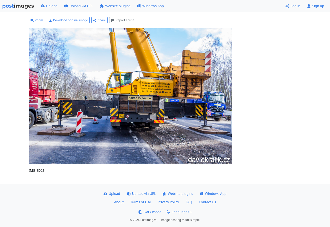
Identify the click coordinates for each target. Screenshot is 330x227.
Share (99, 20)
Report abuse (122, 20)
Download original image (68, 20)
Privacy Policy (168, 202)
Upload (49, 6)
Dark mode (149, 212)
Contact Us (207, 202)
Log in (292, 6)
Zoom (37, 20)
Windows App (150, 6)
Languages (177, 212)
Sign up (315, 6)
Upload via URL (78, 6)
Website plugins (115, 6)
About (119, 202)
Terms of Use (140, 202)
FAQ (189, 202)
